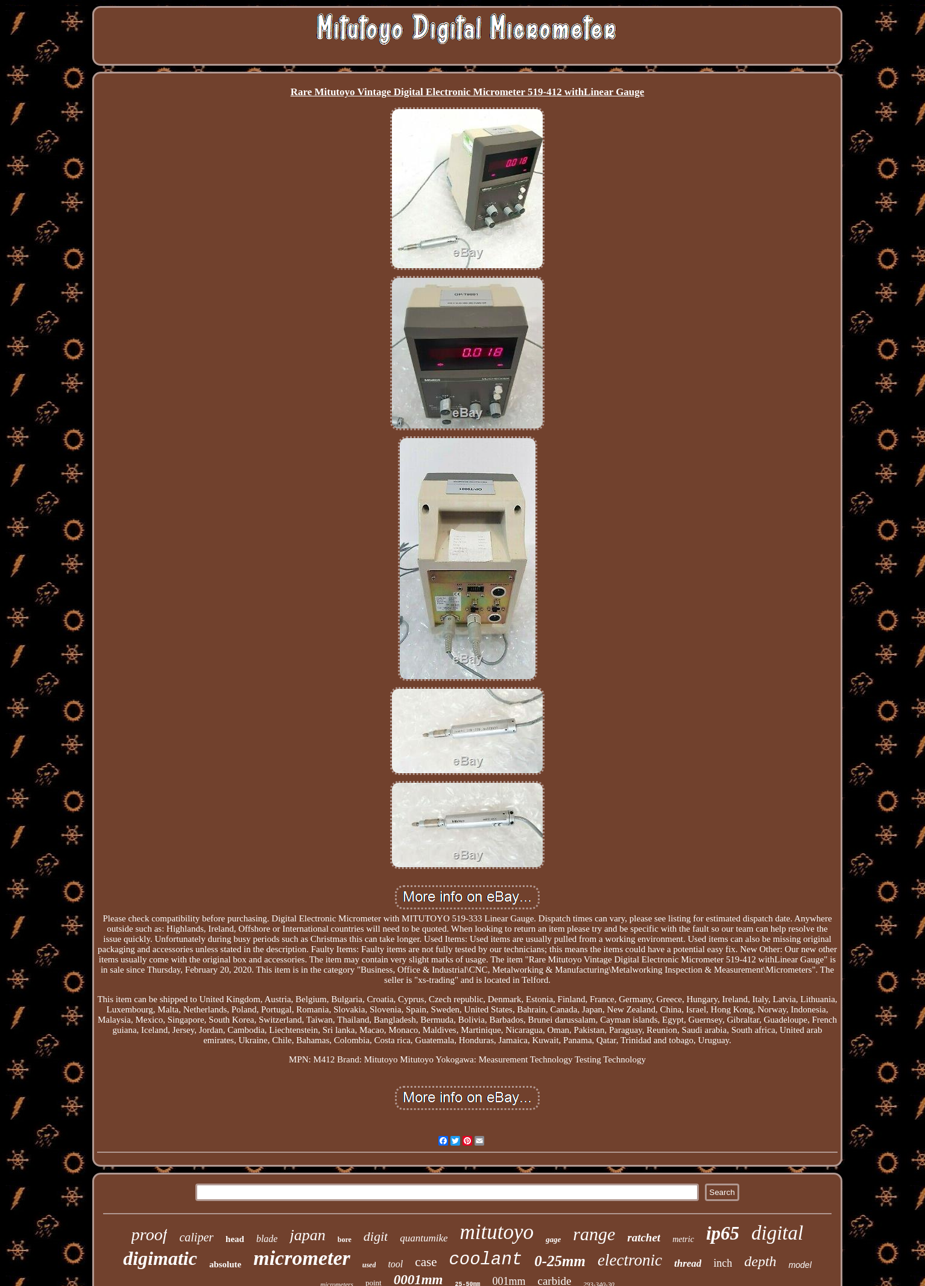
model (800, 1265)
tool (395, 1264)
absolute (225, 1264)
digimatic (160, 1258)
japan (307, 1235)
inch (722, 1263)
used (369, 1265)
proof (149, 1234)
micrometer (301, 1258)
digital (777, 1233)
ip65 (722, 1233)
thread (687, 1263)
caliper (196, 1237)
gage (553, 1239)
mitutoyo (496, 1232)
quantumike (423, 1238)
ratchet (643, 1237)
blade (267, 1239)
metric (683, 1239)
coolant (485, 1260)
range (594, 1234)
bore (345, 1239)
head (235, 1239)
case (426, 1262)
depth (760, 1261)
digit (376, 1236)
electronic (630, 1260)
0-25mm (560, 1261)
